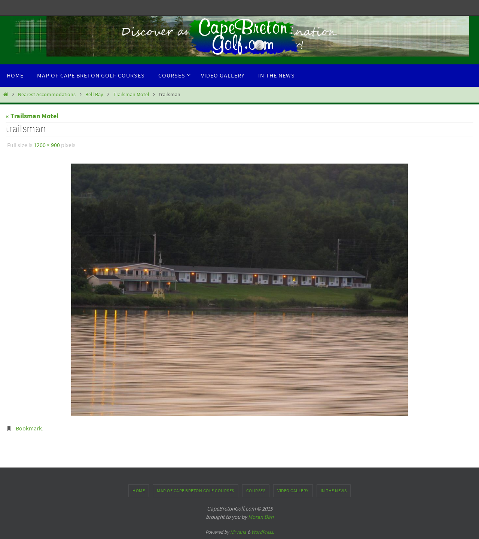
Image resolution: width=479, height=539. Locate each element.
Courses (256, 490)
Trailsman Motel (131, 94)
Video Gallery (293, 490)
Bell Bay (94, 94)
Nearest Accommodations (47, 94)
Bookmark (29, 428)
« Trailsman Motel (32, 116)
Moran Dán (261, 516)
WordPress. (262, 532)
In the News (334, 490)
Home (138, 490)
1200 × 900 (47, 145)
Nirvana (238, 532)
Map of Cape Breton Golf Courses (195, 490)
